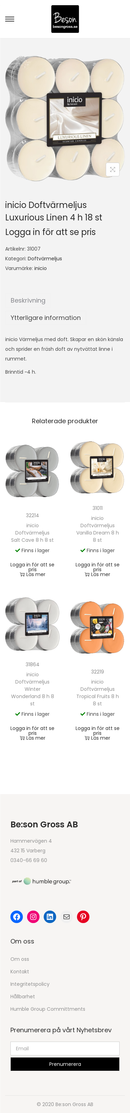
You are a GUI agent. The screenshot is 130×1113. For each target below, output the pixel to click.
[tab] (65, 300)
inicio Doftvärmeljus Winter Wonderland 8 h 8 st (32, 689)
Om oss (19, 959)
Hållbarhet (22, 996)
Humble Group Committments (47, 1009)
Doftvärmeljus (45, 258)
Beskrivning (28, 300)
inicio (40, 268)
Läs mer (32, 574)
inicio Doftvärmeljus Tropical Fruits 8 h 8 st (97, 692)
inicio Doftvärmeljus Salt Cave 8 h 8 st (32, 533)
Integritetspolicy (30, 984)
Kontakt (19, 971)
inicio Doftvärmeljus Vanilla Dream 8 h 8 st (97, 529)
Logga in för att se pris (50, 232)
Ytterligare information (46, 317)
